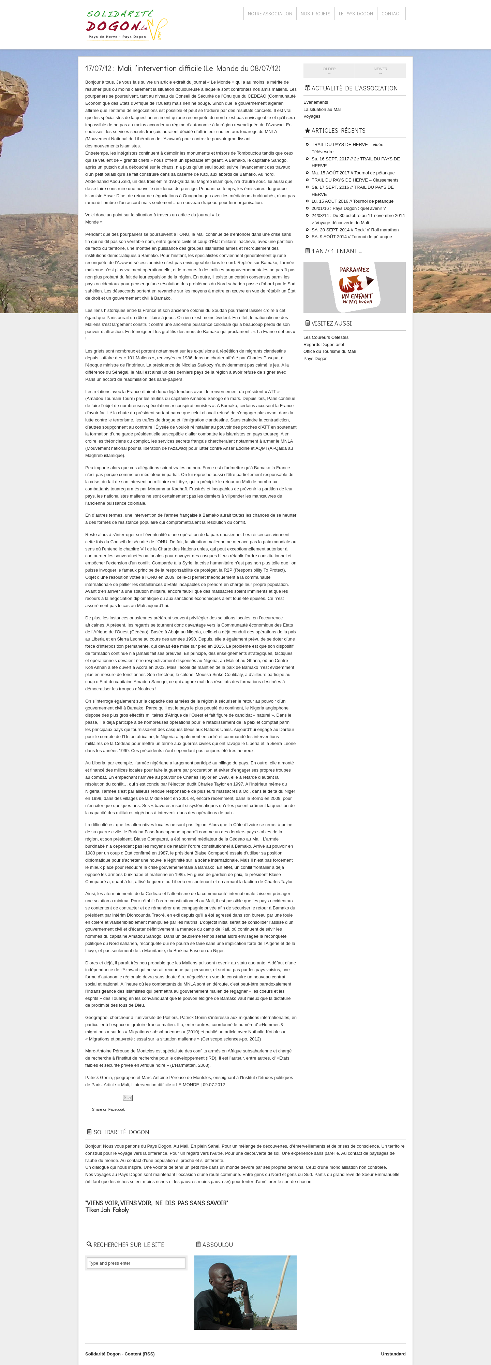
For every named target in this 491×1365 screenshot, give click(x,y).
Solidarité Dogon (103, 1353)
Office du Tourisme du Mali (329, 351)
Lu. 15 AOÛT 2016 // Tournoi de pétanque (352, 201)
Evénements (315, 102)
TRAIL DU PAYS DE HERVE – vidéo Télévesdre (347, 148)
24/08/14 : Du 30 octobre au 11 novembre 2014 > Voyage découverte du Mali (358, 219)
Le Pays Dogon (356, 13)
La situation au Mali (322, 109)
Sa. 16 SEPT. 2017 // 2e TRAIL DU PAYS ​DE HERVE (356, 162)
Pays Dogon (315, 358)
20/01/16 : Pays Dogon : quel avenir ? (349, 208)
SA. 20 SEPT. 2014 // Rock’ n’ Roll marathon (355, 229)
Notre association (270, 13)
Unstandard (393, 1353)
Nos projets (315, 13)
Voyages (312, 116)
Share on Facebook (108, 1109)
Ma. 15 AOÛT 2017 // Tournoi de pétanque (353, 172)
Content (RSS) (140, 1353)
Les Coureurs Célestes (325, 337)
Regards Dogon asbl (323, 344)
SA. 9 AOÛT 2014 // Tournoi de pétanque (352, 236)
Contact (391, 13)
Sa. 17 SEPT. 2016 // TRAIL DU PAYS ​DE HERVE (353, 191)
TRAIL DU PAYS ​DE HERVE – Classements (355, 180)
